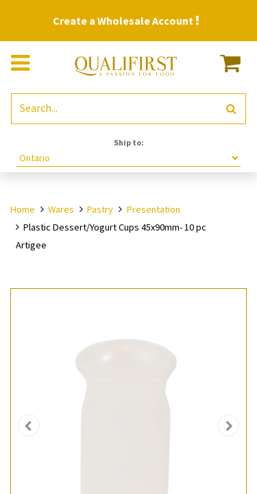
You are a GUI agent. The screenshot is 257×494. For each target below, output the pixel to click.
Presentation (153, 209)
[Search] (231, 109)
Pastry (100, 209)
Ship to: (129, 142)
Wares (61, 209)
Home (22, 209)
